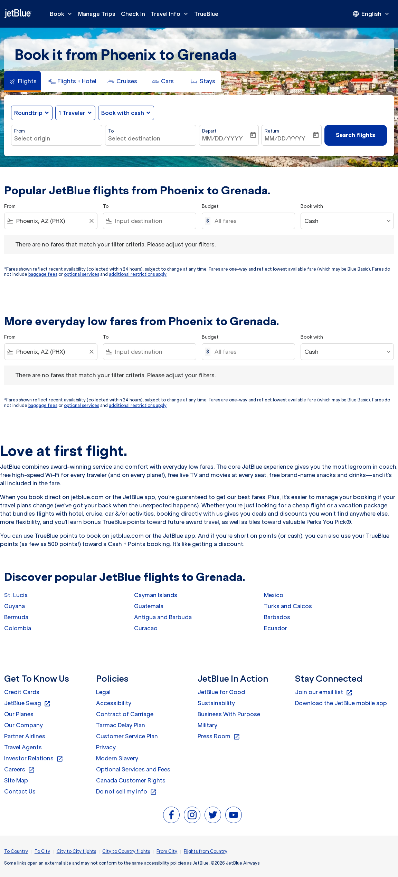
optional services (81, 274)
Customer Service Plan (127, 736)
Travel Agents (23, 747)
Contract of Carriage (124, 714)
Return (272, 131)
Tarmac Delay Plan (120, 725)
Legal (103, 692)
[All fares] (251, 220)
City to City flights (76, 851)
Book (62, 13)
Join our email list (324, 692)
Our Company (23, 725)
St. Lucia (16, 595)
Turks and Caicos (288, 606)
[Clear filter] (91, 221)
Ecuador (275, 628)
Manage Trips (96, 13)
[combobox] (56, 138)
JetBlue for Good (221, 692)
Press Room (219, 736)
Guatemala (148, 606)
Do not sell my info (126, 792)
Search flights (355, 134)
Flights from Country (205, 851)
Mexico (273, 595)
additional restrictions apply (138, 274)
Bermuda (16, 617)
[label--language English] (371, 13)
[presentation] (371, 13)
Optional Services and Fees (133, 769)
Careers (19, 769)
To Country (16, 851)
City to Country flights (126, 851)
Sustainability (216, 703)
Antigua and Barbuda (163, 617)
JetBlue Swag (27, 703)
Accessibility (113, 703)
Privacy (106, 747)
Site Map (16, 780)
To (111, 131)
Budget (210, 206)
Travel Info (171, 13)
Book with (312, 206)
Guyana (14, 606)
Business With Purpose (229, 714)
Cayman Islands (155, 595)
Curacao (146, 628)
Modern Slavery (117, 758)
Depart (209, 131)
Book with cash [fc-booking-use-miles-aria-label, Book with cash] (122, 112)
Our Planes (19, 714)
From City (167, 851)
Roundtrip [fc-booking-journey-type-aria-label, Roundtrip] (28, 112)
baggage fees (42, 274)
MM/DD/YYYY (222, 138)
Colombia (17, 628)
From (19, 131)
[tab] (22, 81)
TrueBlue (206, 13)
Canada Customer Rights (130, 780)
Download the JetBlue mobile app (341, 703)
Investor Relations (33, 758)
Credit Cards (21, 692)
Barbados (277, 617)
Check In (133, 13)
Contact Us (20, 791)
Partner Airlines (24, 736)
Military (207, 725)
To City (42, 851)
